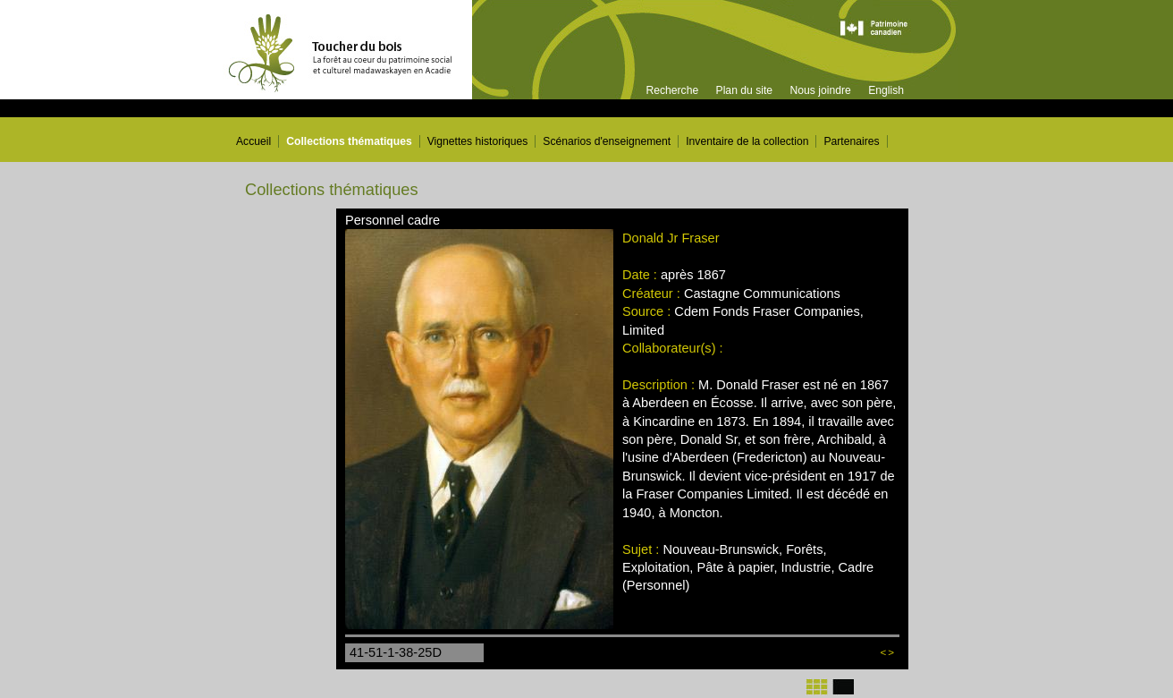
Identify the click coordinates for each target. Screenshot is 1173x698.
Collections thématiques (349, 141)
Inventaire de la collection (747, 141)
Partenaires (851, 141)
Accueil (253, 141)
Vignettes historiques (477, 141)
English (886, 90)
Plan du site (744, 90)
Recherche (672, 90)
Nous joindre (819, 90)
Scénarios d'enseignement (607, 141)
